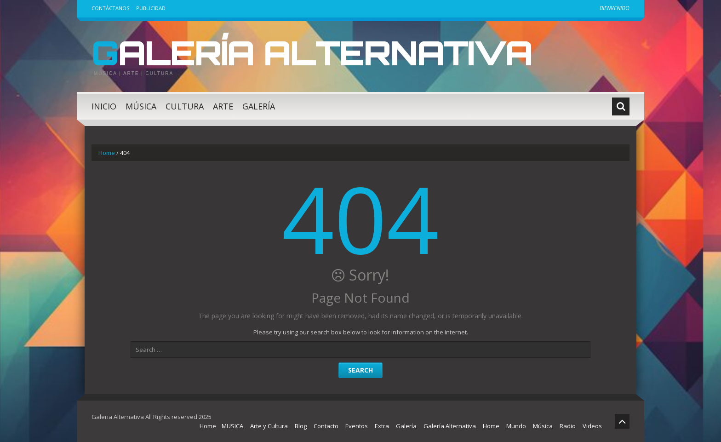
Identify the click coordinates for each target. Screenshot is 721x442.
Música (141, 106)
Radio (568, 426)
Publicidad (151, 8)
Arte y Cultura (269, 426)
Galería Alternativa (312, 52)
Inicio (104, 106)
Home (106, 153)
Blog (301, 426)
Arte (223, 106)
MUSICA (232, 426)
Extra (382, 426)
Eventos (356, 426)
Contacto (326, 426)
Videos (592, 426)
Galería (258, 106)
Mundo (516, 426)
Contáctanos (110, 8)
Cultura (185, 106)
